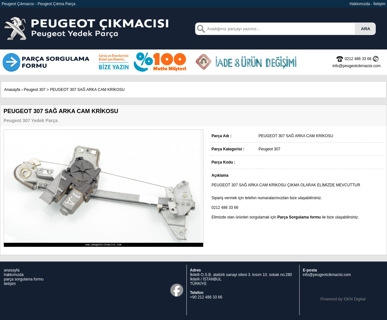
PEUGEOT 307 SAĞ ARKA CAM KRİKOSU (87, 89)
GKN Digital (354, 299)
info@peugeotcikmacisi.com (327, 274)
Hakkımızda (360, 4)
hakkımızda (13, 274)
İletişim (379, 4)
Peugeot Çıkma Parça (56, 4)
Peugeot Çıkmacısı (18, 4)
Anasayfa (12, 89)
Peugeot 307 (35, 89)
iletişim (10, 283)
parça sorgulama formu (23, 279)
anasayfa (12, 270)
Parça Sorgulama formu (299, 217)
